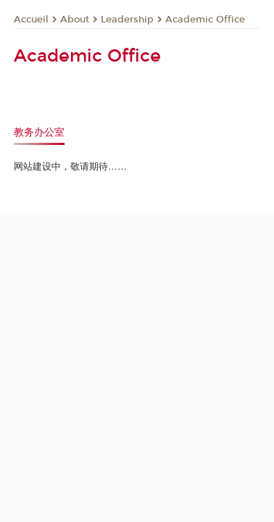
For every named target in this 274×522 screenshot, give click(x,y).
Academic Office (205, 19)
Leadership (127, 19)
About (74, 19)
